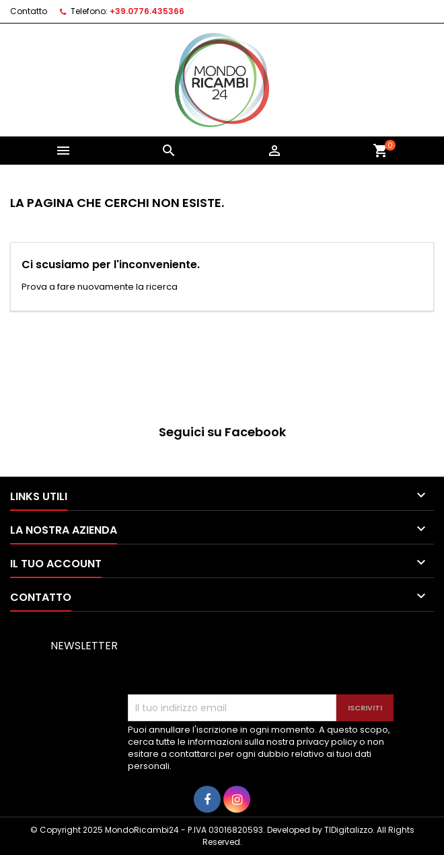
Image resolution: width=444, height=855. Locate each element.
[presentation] (230, 661)
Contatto (28, 11)
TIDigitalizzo (348, 830)
